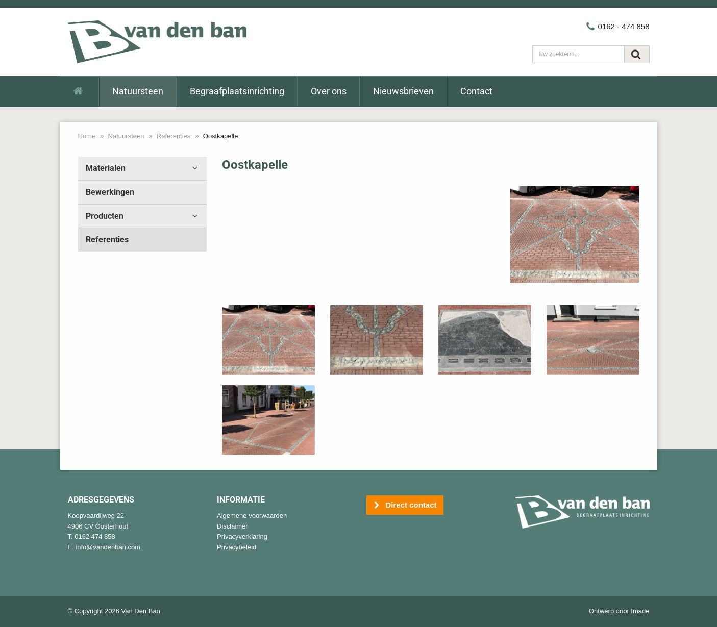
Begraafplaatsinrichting (237, 91)
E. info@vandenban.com (104, 547)
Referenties (173, 136)
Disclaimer (232, 526)
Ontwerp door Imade (619, 611)
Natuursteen (137, 91)
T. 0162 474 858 (91, 536)
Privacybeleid (236, 547)
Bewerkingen (110, 192)
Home (87, 136)
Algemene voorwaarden (252, 515)
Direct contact (405, 505)
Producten (143, 216)
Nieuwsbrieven (403, 91)
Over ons (329, 91)
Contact (476, 91)
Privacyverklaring (242, 536)
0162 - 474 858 (617, 26)
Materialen (143, 168)
